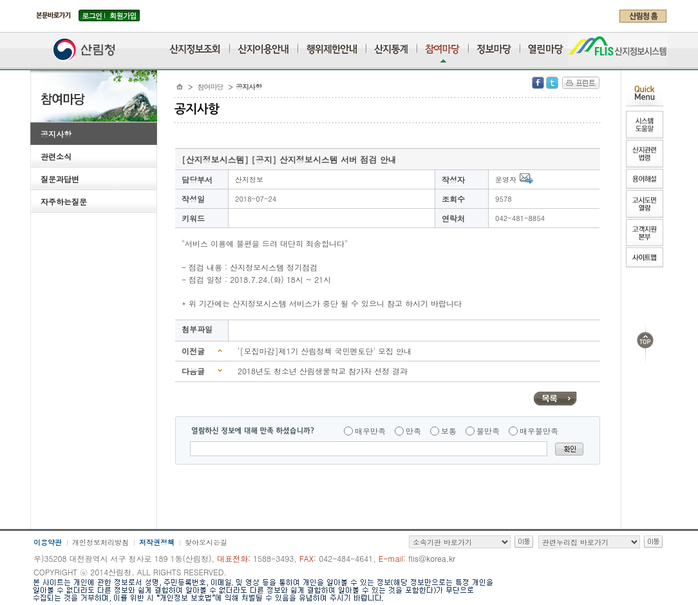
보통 (449, 430)
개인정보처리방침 (100, 542)
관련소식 (56, 156)
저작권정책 (156, 542)
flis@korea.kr (431, 558)
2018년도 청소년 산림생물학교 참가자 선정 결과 (323, 370)
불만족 (488, 430)
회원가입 (123, 15)
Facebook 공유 (538, 83)
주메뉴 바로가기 (33, 27)
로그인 (92, 15)
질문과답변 (60, 178)
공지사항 (56, 133)
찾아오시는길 (206, 542)
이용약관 (47, 542)
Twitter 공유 (552, 83)
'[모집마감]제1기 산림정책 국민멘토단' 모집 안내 (324, 350)
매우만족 (370, 430)
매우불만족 (539, 430)
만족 (413, 430)
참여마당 (210, 86)
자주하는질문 (64, 201)
